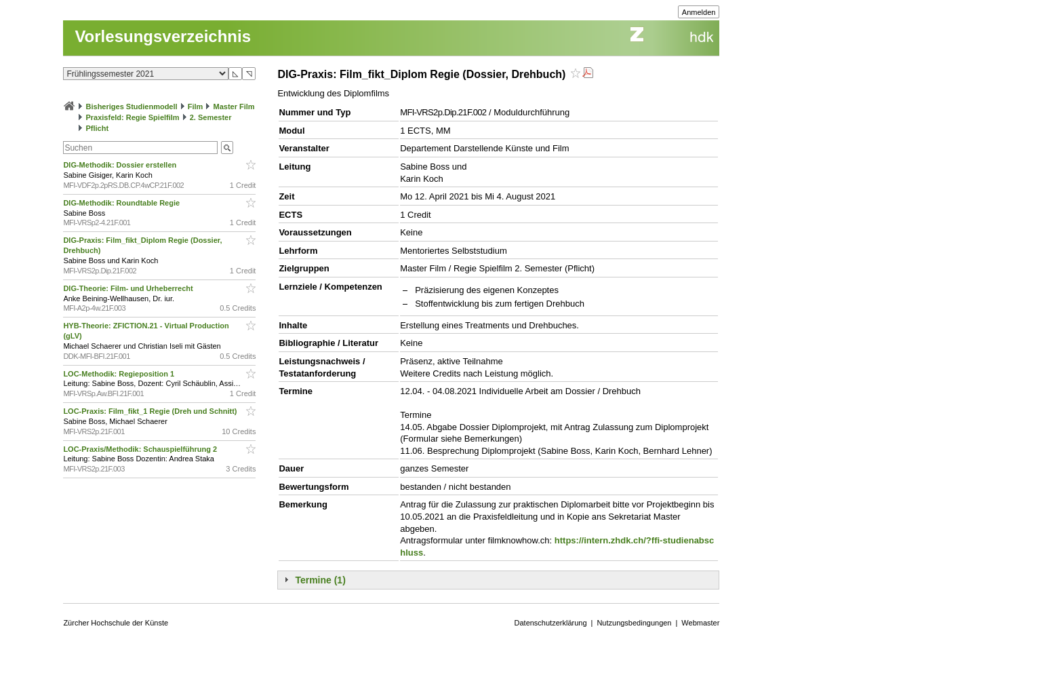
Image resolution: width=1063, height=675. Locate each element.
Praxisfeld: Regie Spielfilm (132, 117)
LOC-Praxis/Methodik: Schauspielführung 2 (141, 449)
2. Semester (211, 117)
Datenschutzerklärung (551, 623)
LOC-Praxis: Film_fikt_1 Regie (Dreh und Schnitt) (151, 411)
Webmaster (700, 623)
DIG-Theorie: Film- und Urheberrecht (129, 288)
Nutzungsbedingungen (634, 623)
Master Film (233, 106)
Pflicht (96, 128)
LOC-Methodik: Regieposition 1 (119, 374)
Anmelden (699, 12)
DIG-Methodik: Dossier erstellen (120, 165)
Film (195, 106)
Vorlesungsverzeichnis (163, 36)
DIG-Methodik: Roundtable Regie (122, 203)
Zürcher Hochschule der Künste (115, 623)
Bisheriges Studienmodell (132, 106)
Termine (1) (320, 580)
